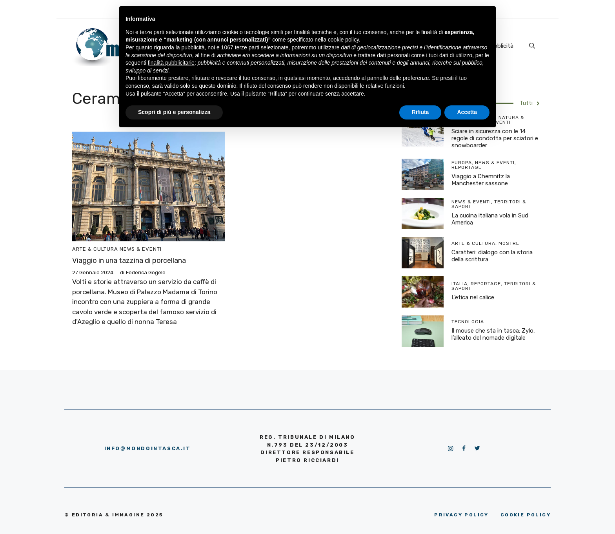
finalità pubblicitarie (171, 63)
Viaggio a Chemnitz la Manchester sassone (480, 180)
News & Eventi (141, 249)
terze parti (247, 47)
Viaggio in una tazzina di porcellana (129, 260)
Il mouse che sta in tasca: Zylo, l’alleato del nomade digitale (493, 334)
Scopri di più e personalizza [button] (174, 112)
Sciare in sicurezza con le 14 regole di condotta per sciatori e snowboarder (494, 138)
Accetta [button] (467, 112)
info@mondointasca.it (147, 448)
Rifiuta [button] (420, 112)
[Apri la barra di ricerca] (532, 46)
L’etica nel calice (472, 297)
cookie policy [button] (343, 39)
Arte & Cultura (95, 249)
